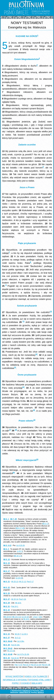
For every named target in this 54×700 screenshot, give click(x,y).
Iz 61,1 (19, 551)
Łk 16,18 (25, 617)
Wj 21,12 (22, 582)
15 (34, 410)
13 (15, 367)
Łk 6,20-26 (20, 545)
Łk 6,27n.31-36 (23, 654)
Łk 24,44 (19, 578)
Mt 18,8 (18, 603)
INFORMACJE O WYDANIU (15, 680)
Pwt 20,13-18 (36, 665)
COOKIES (25, 683)
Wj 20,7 (18, 634)
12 (36, 354)
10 (51, 312)
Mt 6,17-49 (20, 528)
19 (37, 459)
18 (16, 430)
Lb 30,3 (24, 634)
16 (34, 420)
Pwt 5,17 (30, 582)
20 (14, 473)
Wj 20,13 (14, 582)
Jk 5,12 (17, 638)
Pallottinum (26, 691)
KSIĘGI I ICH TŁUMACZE (36, 676)
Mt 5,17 (45, 524)
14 (23, 387)
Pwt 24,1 (14, 606)
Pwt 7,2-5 (18, 665)
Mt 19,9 (26, 619)
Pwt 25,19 (45, 665)
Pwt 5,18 (22, 599)
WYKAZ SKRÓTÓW (14, 676)
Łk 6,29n (20, 641)
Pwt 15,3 (26, 665)
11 (23, 321)
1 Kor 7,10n (37, 617)
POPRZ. (15, 683)
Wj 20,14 (14, 599)
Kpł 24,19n (15, 645)
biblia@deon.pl (24, 692)
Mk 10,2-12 (16, 617)
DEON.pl (41, 692)
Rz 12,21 (10, 651)
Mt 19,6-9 (7, 617)
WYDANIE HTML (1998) (39, 680)
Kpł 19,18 (15, 658)
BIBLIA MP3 (37, 683)
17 (10, 430)
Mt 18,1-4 (17, 556)
